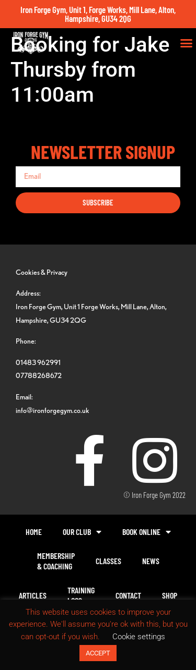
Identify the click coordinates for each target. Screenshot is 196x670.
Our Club (82, 531)
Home (34, 532)
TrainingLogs (81, 595)
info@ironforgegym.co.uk (52, 410)
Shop (169, 595)
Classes (108, 561)
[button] (187, 43)
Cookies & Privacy (41, 271)
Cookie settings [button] (138, 636)
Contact (128, 595)
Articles (33, 595)
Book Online (146, 531)
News (150, 561)
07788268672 (39, 375)
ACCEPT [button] (98, 653)
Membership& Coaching (56, 561)
